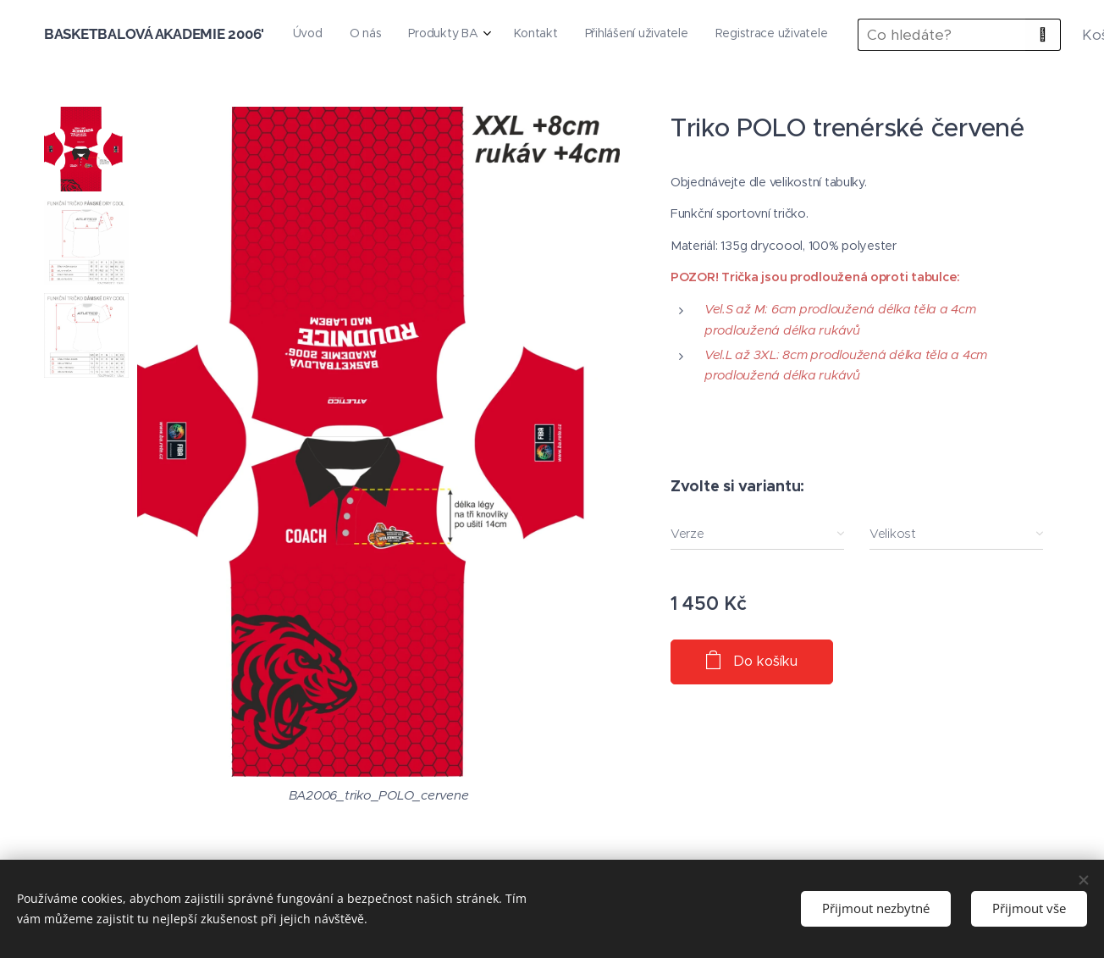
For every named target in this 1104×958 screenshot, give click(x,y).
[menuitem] (606, 35)
